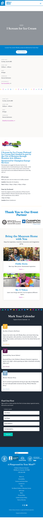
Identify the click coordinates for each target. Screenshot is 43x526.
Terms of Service (21, 499)
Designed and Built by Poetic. (21, 513)
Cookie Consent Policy (21, 497)
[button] (41, 4)
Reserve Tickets (21, 51)
